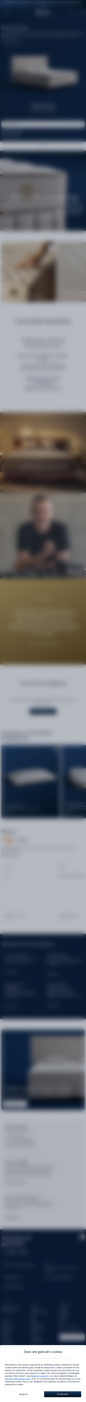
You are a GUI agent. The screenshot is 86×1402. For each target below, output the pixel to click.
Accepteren (62, 1394)
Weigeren (23, 1394)
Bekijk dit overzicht (40, 1376)
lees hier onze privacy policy (18, 1378)
